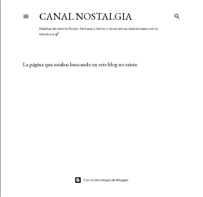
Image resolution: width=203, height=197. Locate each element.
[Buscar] (177, 15)
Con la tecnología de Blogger (102, 180)
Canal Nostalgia (85, 16)
